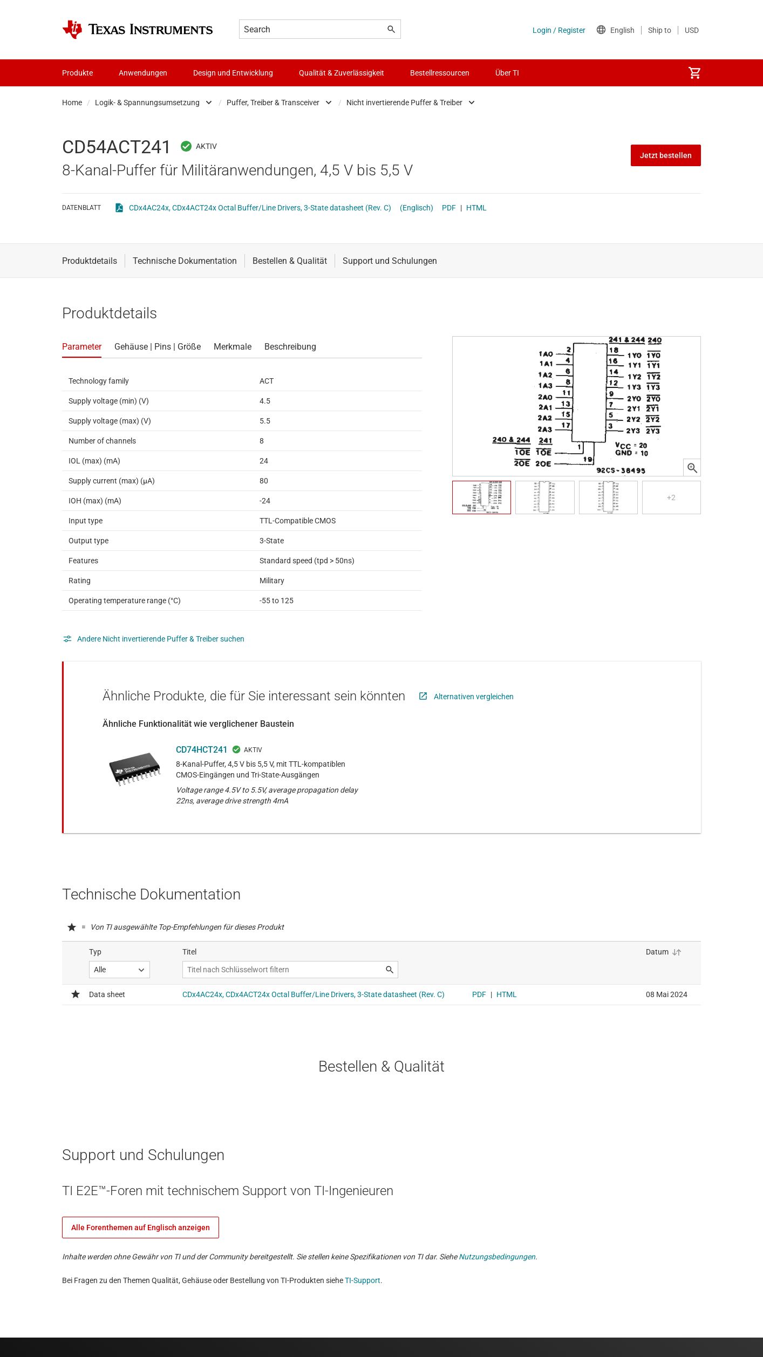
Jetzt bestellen (666, 155)
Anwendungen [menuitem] (143, 73)
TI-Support (362, 1280)
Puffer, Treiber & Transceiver (273, 102)
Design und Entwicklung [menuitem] (233, 73)
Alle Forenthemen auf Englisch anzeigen (140, 1227)
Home (72, 102)
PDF (449, 207)
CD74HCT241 (202, 750)
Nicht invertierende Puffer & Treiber (404, 102)
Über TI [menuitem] (507, 73)
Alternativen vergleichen (474, 696)
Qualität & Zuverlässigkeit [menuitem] (341, 73)
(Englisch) (416, 207)
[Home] (137, 29)
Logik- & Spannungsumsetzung (147, 102)
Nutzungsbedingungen (497, 1256)
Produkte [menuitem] (77, 73)
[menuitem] (694, 72)
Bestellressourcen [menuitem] (439, 73)
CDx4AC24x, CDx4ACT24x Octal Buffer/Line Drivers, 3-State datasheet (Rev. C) (260, 207)
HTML (476, 207)
